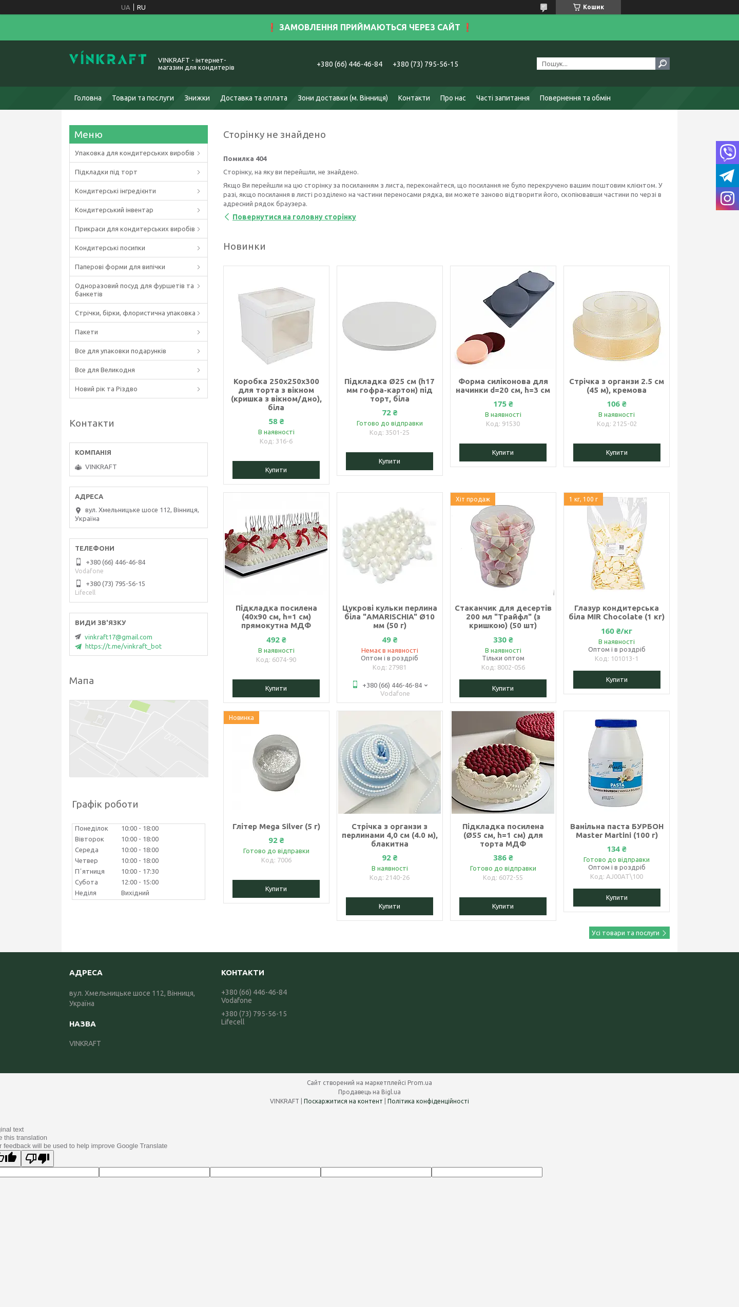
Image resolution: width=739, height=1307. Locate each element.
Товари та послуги (143, 98)
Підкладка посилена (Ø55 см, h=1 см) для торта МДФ (503, 835)
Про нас (453, 98)
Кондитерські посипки (110, 247)
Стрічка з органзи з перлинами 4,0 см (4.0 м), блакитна (390, 835)
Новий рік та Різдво (106, 388)
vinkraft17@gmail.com (118, 636)
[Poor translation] (37, 1158)
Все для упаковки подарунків (120, 350)
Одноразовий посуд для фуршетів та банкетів (134, 289)
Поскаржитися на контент (343, 1101)
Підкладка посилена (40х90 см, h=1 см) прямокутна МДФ (276, 617)
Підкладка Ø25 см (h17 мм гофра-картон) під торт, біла (389, 390)
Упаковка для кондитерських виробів (135, 152)
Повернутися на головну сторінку (294, 217)
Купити (276, 469)
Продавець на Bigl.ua (369, 1092)
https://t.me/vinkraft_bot (123, 646)
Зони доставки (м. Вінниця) (343, 98)
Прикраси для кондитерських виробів (135, 228)
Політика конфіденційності (428, 1101)
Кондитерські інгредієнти (115, 190)
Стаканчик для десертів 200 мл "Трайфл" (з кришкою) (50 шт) (503, 617)
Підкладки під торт (106, 171)
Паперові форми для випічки (120, 266)
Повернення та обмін (575, 98)
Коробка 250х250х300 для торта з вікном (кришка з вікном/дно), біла (276, 394)
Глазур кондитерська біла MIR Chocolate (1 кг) (617, 612)
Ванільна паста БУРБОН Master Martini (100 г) (617, 830)
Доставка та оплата (253, 98)
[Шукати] (662, 63)
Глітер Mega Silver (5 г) (276, 826)
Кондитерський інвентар (114, 209)
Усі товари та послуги (625, 932)
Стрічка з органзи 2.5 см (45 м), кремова (616, 385)
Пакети (86, 331)
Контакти (414, 98)
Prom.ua (419, 1082)
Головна (88, 98)
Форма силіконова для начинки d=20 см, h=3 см (503, 385)
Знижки (197, 98)
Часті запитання (503, 98)
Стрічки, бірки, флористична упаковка (135, 312)
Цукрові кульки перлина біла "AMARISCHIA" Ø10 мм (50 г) (389, 617)
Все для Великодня (105, 369)
